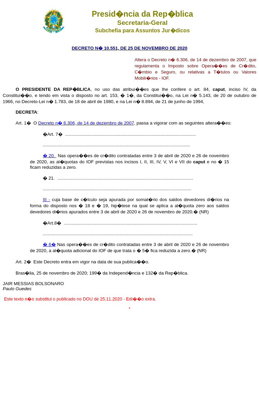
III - (46, 199)
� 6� (49, 244)
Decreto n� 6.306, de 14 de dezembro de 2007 (86, 123)
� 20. (49, 155)
